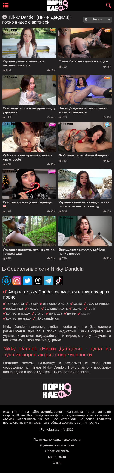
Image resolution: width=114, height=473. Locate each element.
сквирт (77, 308)
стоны (39, 313)
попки (71, 313)
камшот (34, 308)
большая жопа (55, 308)
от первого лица (55, 303)
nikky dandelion (47, 318)
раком (33, 303)
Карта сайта (57, 457)
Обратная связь (57, 451)
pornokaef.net (51, 411)
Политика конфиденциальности (57, 439)
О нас (57, 462)
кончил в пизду (18, 313)
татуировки (15, 303)
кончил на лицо (18, 318)
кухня (85, 313)
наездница (14, 308)
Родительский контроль (57, 445)
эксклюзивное (98, 303)
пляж (91, 308)
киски (77, 303)
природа (55, 313)
